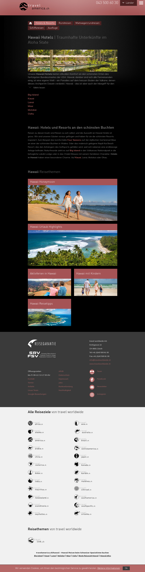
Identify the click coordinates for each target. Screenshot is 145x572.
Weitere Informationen (108, 568)
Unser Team (33, 390)
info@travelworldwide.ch (100, 360)
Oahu (31, 113)
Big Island (33, 94)
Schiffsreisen (37, 28)
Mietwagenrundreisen (88, 23)
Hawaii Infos (105, 556)
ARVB (61, 371)
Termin (31, 383)
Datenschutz (64, 375)
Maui (30, 106)
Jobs (61, 383)
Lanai (31, 102)
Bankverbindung (66, 386)
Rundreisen (65, 23)
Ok (126, 568)
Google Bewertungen (37, 394)
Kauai (31, 98)
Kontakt (31, 379)
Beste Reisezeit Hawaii (88, 556)
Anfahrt (31, 386)
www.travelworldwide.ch (100, 364)
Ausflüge (53, 28)
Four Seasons (74, 140)
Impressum (63, 379)
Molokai (32, 109)
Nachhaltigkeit (65, 390)
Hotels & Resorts (45, 23)
